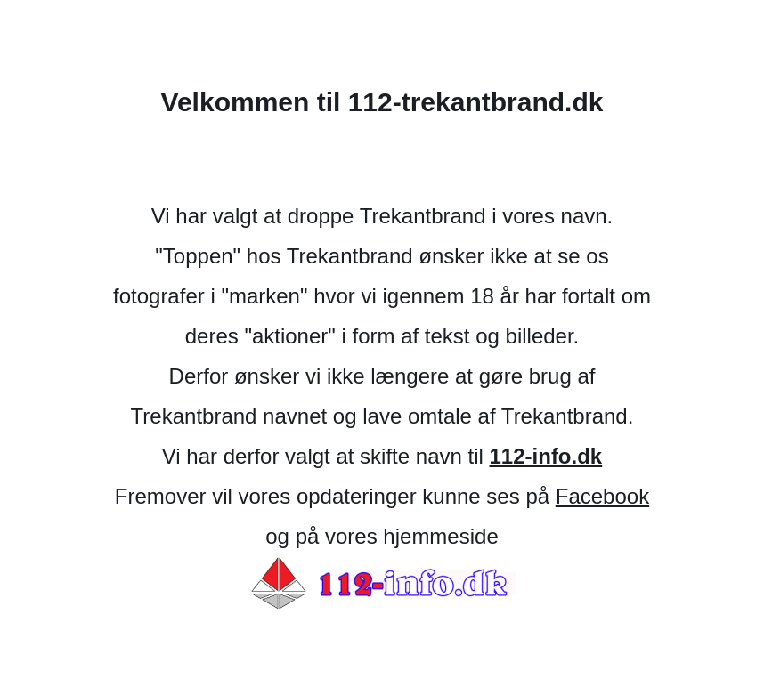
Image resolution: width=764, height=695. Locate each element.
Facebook (602, 496)
